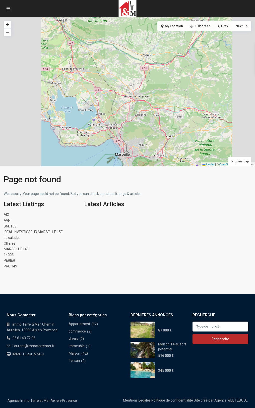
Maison (74, 353)
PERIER (9, 260)
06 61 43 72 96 (23, 338)
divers (73, 338)
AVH (7, 221)
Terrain (74, 361)
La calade (11, 238)
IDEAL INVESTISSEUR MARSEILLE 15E (33, 232)
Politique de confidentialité (172, 400)
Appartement (79, 324)
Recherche (220, 339)
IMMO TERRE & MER (28, 354)
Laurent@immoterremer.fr (33, 346)
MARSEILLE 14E (16, 249)
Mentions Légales (137, 400)
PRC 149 (10, 266)
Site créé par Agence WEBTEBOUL (221, 400)
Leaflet (208, 164)
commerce (77, 331)
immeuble (77, 346)
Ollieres (9, 243)
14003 (9, 255)
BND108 (10, 226)
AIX (6, 215)
